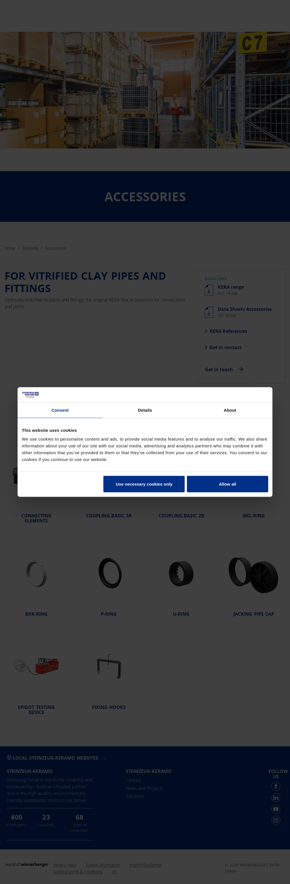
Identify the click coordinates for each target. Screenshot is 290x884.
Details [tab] (145, 409)
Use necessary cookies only (144, 484)
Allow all (227, 484)
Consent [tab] (60, 409)
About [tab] (230, 409)
